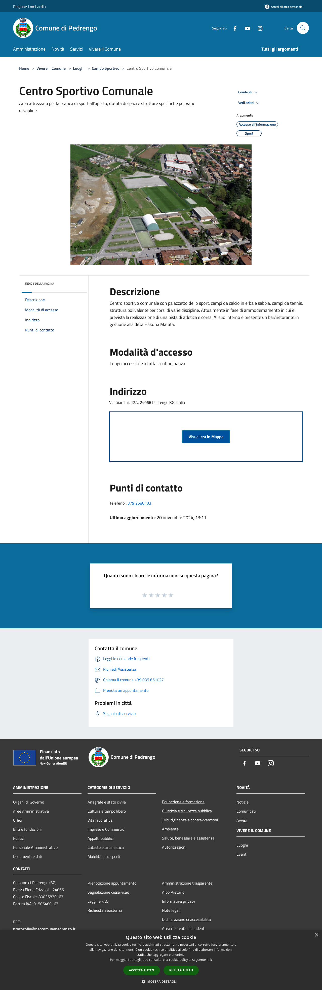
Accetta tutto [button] (141, 970)
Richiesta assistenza (105, 910)
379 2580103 (139, 503)
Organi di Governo (28, 802)
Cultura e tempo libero (107, 811)
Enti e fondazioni (27, 829)
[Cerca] (303, 28)
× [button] (316, 935)
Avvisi (241, 820)
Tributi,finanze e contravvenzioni (190, 820)
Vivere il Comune (51, 68)
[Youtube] (245, 27)
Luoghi (79, 68)
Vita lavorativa (100, 820)
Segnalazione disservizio (108, 892)
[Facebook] (233, 27)
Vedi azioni (249, 103)
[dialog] (161, 960)
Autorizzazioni (174, 847)
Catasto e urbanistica (106, 847)
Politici (19, 838)
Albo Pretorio (173, 892)
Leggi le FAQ (98, 901)
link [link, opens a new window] (209, 960)
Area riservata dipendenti (184, 928)
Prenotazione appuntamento (112, 883)
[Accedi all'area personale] (283, 7)
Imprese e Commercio (106, 829)
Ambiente (170, 829)
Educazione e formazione (183, 802)
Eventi (242, 854)
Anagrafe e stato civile (107, 802)
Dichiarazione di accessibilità (186, 919)
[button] (161, 981)
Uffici (17, 820)
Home (24, 68)
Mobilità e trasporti (104, 856)
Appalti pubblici (101, 838)
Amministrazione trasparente (187, 883)
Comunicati (246, 811)
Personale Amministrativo (35, 847)
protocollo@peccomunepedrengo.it (44, 929)
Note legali (171, 910)
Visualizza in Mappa (206, 437)
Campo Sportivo (105, 68)
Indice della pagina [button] (39, 283)
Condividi (248, 92)
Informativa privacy (178, 901)
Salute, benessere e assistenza (188, 838)
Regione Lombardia (29, 7)
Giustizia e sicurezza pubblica (187, 811)
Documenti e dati (27, 856)
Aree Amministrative (31, 811)
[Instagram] (258, 27)
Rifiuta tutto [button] (181, 970)
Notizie (242, 802)
